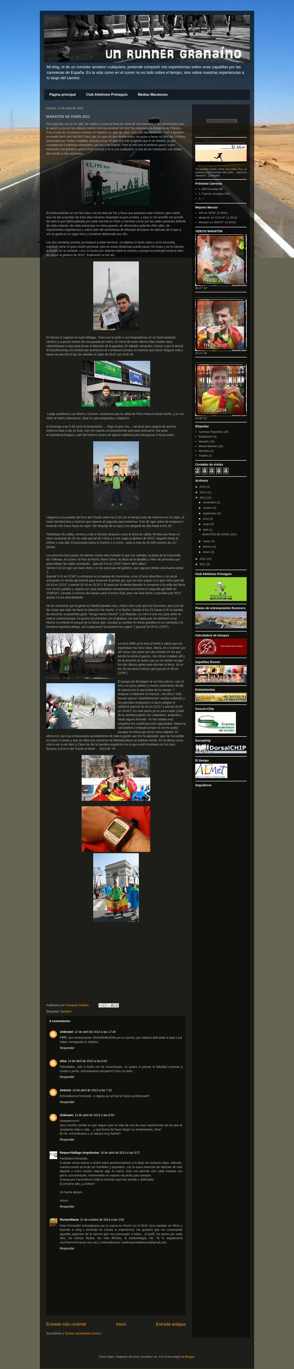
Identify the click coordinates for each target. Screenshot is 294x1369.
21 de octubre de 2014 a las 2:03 (102, 1219)
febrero (208, 546)
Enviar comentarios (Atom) (83, 1333)
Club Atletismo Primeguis (107, 94)
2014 (203, 492)
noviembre (210, 502)
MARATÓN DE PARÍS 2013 (219, 534)
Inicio (121, 1324)
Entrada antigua (171, 1324)
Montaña (204, 450)
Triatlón (203, 455)
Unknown (66, 1032)
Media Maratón (208, 446)
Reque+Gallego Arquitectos (79, 1152)
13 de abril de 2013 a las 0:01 (87, 1061)
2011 (203, 564)
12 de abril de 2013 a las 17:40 (95, 1032)
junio (206, 518)
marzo (207, 541)
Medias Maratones (153, 94)
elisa (63, 1061)
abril (206, 529)
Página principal (62, 94)
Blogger (189, 1356)
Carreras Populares (211, 431)
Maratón (65, 1011)
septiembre (210, 513)
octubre (208, 507)
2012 (203, 558)
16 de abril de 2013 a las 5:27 (120, 1152)
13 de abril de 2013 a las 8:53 (94, 1115)
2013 (203, 497)
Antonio (65, 1090)
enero (207, 552)
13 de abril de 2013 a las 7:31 (92, 1090)
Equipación (205, 436)
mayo (206, 524)
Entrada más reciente (66, 1324)
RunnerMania (69, 1219)
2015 (203, 486)
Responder (67, 1048)
